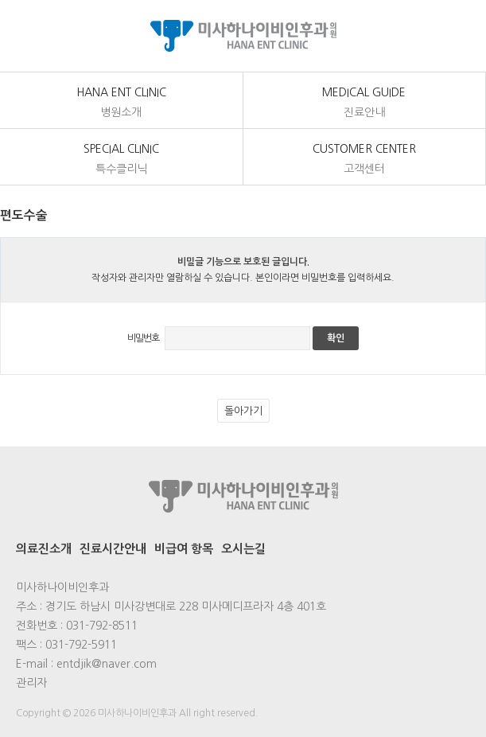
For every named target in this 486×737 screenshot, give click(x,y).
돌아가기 (243, 411)
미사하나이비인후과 (243, 36)
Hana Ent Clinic (121, 103)
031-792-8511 (102, 625)
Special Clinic (121, 160)
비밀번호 (142, 338)
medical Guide (364, 103)
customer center (364, 160)
